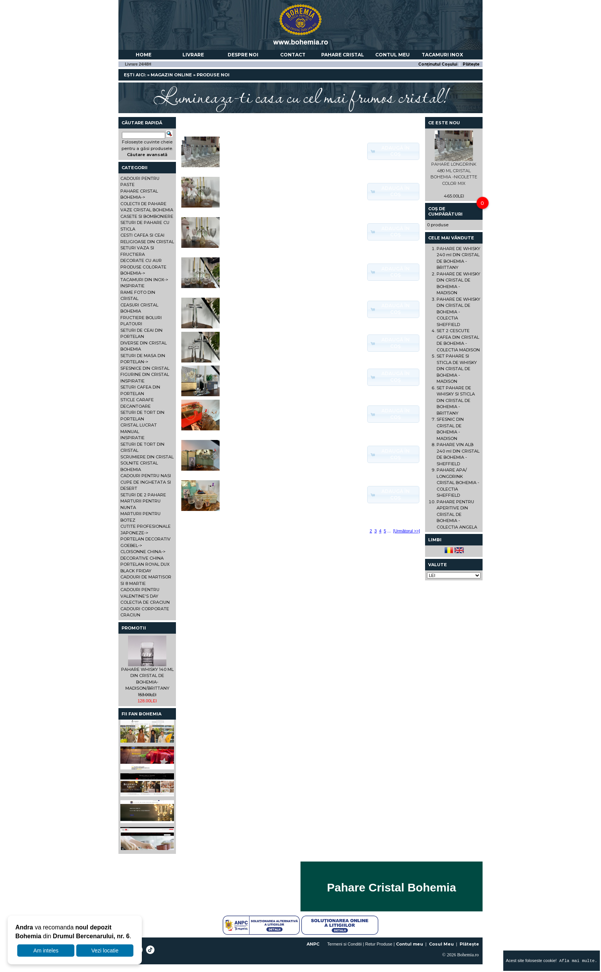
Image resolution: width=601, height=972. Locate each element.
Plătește (471, 64)
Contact (292, 55)
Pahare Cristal (342, 55)
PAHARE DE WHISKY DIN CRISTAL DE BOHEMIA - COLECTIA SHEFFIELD (458, 312)
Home (143, 55)
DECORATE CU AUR (141, 260)
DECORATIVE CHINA (142, 558)
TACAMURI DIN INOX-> (144, 279)
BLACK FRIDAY (135, 570)
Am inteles (45, 950)
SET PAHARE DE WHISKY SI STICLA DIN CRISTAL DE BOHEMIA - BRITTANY (456, 400)
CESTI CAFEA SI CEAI (142, 235)
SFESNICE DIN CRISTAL (144, 368)
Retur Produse (378, 944)
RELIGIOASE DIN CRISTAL (147, 241)
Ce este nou (444, 122)
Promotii (134, 628)
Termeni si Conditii (344, 944)
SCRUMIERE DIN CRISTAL (147, 457)
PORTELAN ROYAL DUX (144, 564)
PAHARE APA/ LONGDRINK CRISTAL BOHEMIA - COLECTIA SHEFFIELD (458, 482)
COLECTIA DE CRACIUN (145, 602)
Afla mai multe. (577, 961)
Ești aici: (135, 74)
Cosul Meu (441, 944)
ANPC (313, 944)
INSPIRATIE (132, 285)
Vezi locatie (104, 950)
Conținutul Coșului (437, 64)
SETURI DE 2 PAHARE (143, 495)
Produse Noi (213, 74)
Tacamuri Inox (442, 55)
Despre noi (243, 55)
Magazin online (171, 74)
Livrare (193, 55)
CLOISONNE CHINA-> (143, 551)
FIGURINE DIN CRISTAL (144, 374)
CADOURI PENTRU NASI (145, 475)
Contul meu (392, 55)
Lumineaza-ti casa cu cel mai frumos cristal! (300, 95)
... (389, 531)
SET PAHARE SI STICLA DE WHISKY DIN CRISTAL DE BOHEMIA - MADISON (457, 368)
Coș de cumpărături (445, 211)
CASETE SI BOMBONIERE (146, 216)
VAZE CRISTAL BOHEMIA (146, 210)
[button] (393, 151)
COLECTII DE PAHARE (143, 203)
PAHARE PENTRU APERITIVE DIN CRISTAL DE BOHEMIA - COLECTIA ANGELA (457, 514)
